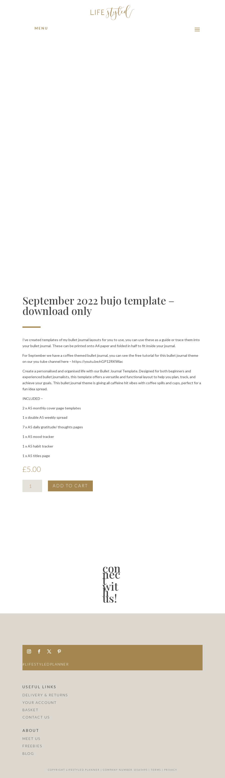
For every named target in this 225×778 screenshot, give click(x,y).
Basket (30, 710)
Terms (156, 769)
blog (28, 753)
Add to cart (70, 485)
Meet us (31, 738)
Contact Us (36, 717)
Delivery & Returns (45, 695)
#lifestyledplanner (45, 664)
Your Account (39, 702)
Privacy (170, 769)
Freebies (32, 746)
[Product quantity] (32, 486)
